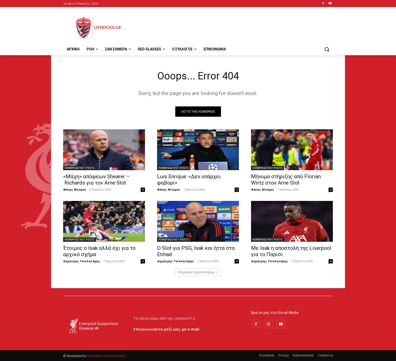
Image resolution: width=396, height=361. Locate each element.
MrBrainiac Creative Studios (106, 355)
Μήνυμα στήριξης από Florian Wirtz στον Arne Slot (286, 179)
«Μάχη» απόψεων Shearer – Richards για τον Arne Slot (96, 179)
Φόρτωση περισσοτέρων (198, 272)
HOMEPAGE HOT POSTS (79, 168)
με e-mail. (191, 329)
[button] (327, 49)
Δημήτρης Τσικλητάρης (81, 261)
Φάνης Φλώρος (74, 189)
